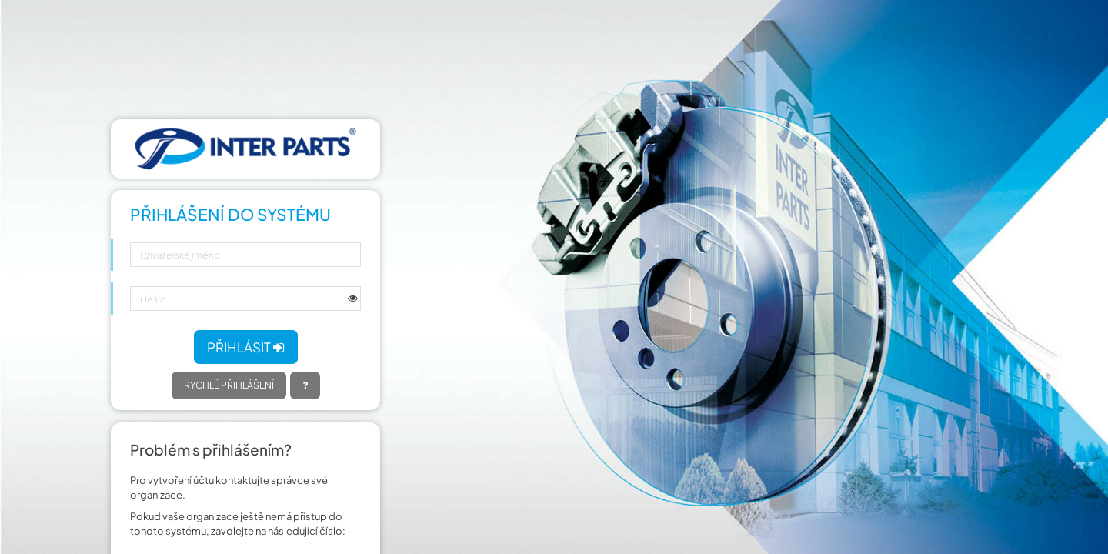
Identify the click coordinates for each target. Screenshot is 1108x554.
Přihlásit (246, 347)
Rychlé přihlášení (229, 385)
